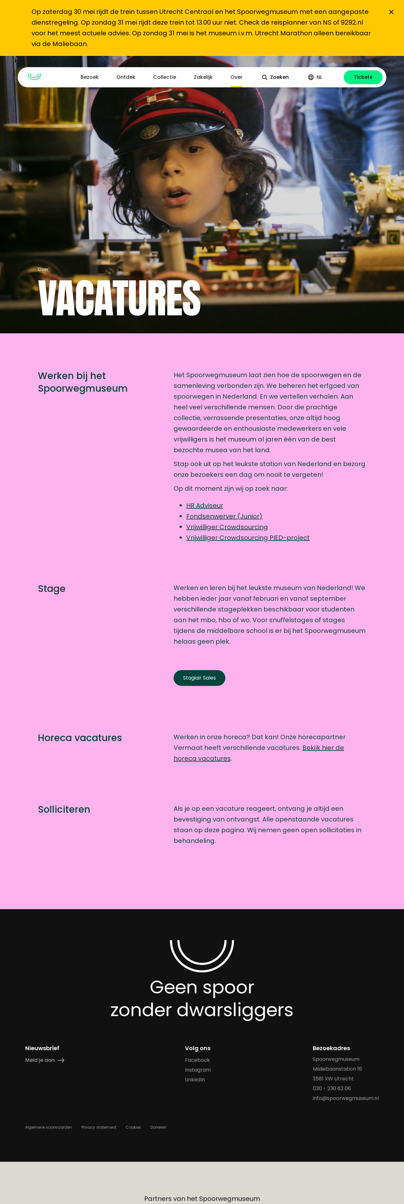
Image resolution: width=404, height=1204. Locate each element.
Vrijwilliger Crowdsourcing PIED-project (248, 537)
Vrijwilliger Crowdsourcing (227, 527)
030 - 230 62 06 (332, 1088)
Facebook (197, 1060)
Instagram (198, 1069)
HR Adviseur (204, 505)
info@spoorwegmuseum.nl (346, 1098)
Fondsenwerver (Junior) (224, 516)
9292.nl (352, 22)
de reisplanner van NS (295, 22)
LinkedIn (195, 1079)
